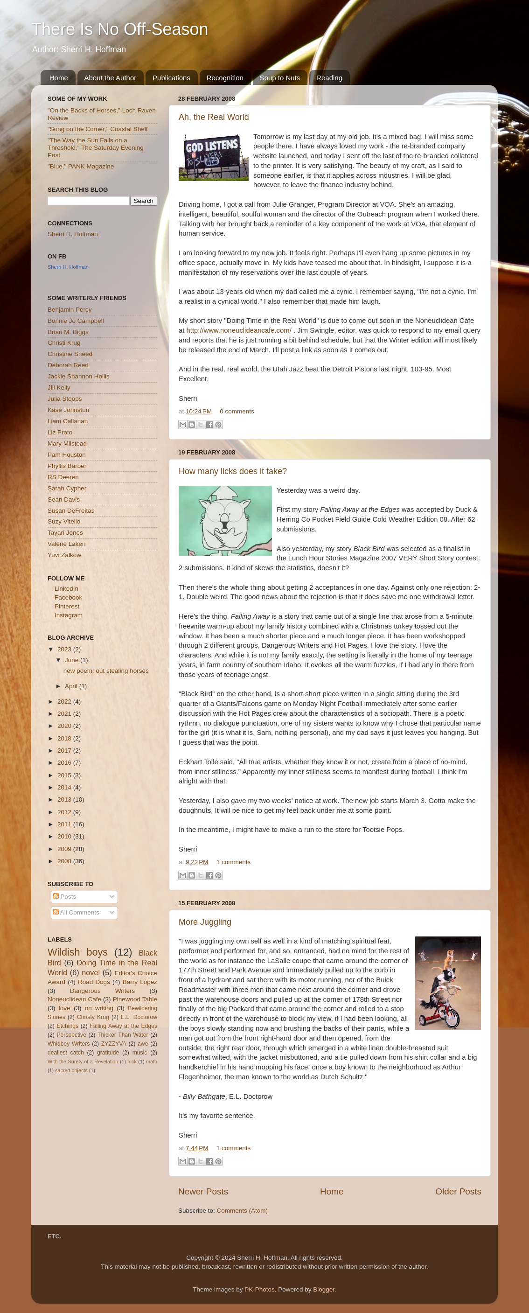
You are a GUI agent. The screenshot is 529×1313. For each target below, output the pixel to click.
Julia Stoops (65, 398)
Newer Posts (203, 1191)
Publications (171, 78)
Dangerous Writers (102, 990)
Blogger (323, 1289)
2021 (65, 713)
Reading (329, 78)
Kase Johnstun (68, 409)
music (139, 1052)
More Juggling (205, 922)
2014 (65, 787)
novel (91, 972)
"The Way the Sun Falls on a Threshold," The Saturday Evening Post (96, 148)
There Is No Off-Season (120, 29)
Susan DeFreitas (71, 510)
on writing (99, 1008)
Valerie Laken (67, 543)
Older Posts (458, 1191)
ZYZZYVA (113, 1044)
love (64, 1008)
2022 (65, 701)
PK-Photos (259, 1289)
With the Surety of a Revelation (83, 1061)
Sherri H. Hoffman (73, 233)
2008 (65, 861)
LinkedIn (66, 588)
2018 (65, 738)
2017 (65, 750)
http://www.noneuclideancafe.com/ (239, 330)
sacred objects (71, 1070)
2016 (65, 762)
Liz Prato (60, 432)
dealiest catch (66, 1052)
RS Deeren (63, 477)
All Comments (76, 912)
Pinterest (67, 606)
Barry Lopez (140, 981)
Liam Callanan (68, 421)
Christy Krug (93, 1017)
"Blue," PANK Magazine (81, 166)
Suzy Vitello (64, 521)
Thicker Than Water (122, 1035)
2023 (65, 649)
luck (132, 1061)
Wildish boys (78, 952)
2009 (65, 848)
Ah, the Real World (214, 117)
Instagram (69, 615)
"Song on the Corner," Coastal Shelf (97, 129)
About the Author (110, 78)
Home (58, 78)
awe (143, 1044)
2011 (65, 824)
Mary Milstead (67, 443)
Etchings (68, 1026)
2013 (65, 799)
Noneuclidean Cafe (74, 999)
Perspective (71, 1035)
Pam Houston (67, 454)
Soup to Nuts (280, 78)
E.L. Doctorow (139, 1017)
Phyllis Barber (67, 465)
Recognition (225, 78)
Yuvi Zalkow (64, 555)
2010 (65, 836)
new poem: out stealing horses (106, 670)
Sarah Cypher (67, 488)
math (151, 1061)
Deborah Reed (68, 365)
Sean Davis (64, 499)
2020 (65, 725)
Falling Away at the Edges (123, 1026)
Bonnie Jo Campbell (76, 320)
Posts (65, 896)
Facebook (68, 597)
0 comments (237, 411)
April (72, 686)
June (72, 659)
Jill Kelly (59, 387)
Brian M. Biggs (68, 331)
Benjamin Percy (70, 309)
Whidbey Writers (69, 1044)
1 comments (233, 862)
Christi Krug (64, 342)
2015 (65, 775)
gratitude (108, 1052)
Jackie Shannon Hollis (79, 376)
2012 (65, 812)
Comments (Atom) (242, 1210)
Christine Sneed (70, 353)
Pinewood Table (135, 999)
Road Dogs (94, 981)
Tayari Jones (65, 532)
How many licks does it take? (233, 471)
